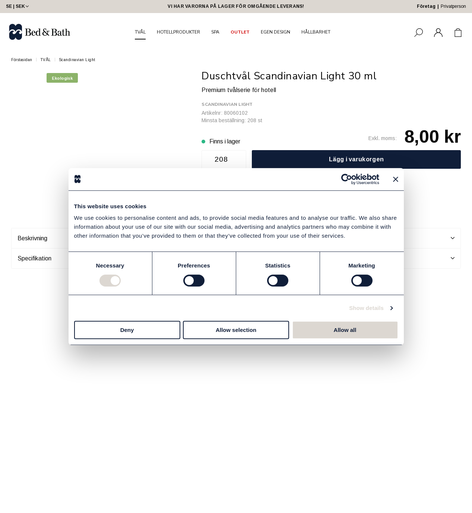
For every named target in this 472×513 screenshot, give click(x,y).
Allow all (345, 330)
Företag (426, 6)
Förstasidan (21, 60)
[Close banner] (395, 179)
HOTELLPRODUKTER (178, 32)
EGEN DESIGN (275, 32)
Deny (127, 330)
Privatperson (453, 6)
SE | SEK (18, 6)
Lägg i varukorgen (356, 159)
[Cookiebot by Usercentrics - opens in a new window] (346, 179)
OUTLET (240, 32)
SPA (215, 32)
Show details (366, 308)
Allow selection (236, 330)
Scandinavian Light (77, 60)
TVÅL (140, 32)
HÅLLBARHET (315, 32)
